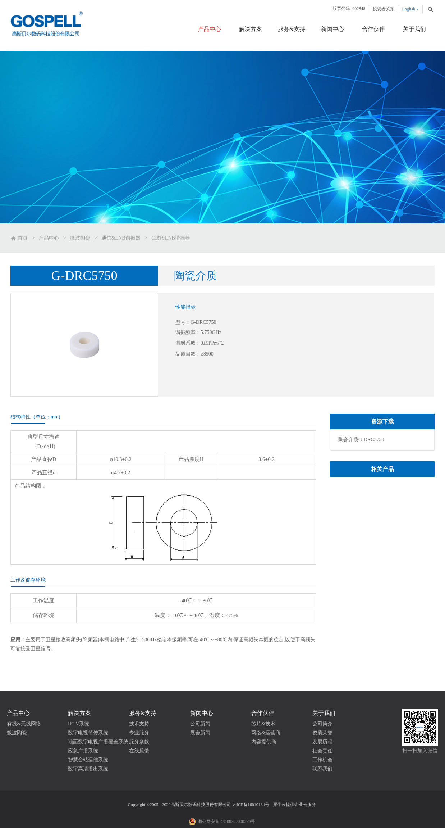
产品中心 (49, 238)
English (408, 9)
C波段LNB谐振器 (171, 238)
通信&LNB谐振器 (121, 238)
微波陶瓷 (80, 238)
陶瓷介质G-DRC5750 (361, 439)
